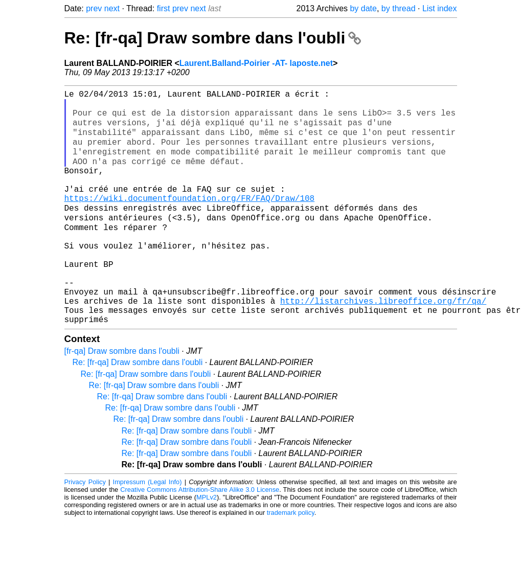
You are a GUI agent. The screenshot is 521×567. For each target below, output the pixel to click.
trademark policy (290, 559)
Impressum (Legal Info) (147, 528)
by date (363, 8)
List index (439, 8)
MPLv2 (206, 544)
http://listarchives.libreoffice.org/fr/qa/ (383, 343)
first (163, 8)
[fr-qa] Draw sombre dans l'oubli (121, 397)
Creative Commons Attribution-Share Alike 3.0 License (199, 536)
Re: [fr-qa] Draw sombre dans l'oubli (212, 38)
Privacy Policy (85, 528)
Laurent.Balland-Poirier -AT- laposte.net (256, 63)
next (112, 8)
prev (94, 8)
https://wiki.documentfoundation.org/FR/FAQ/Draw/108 (189, 219)
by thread (398, 8)
